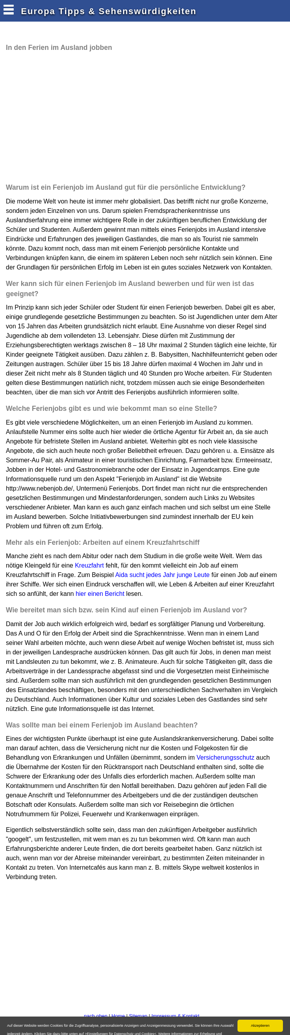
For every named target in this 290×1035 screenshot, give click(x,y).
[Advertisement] (95, 117)
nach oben (95, 1016)
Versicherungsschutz (226, 757)
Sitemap (138, 1016)
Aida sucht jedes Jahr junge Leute (162, 575)
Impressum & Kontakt (175, 1016)
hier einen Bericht (100, 593)
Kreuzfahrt (89, 565)
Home (118, 1016)
